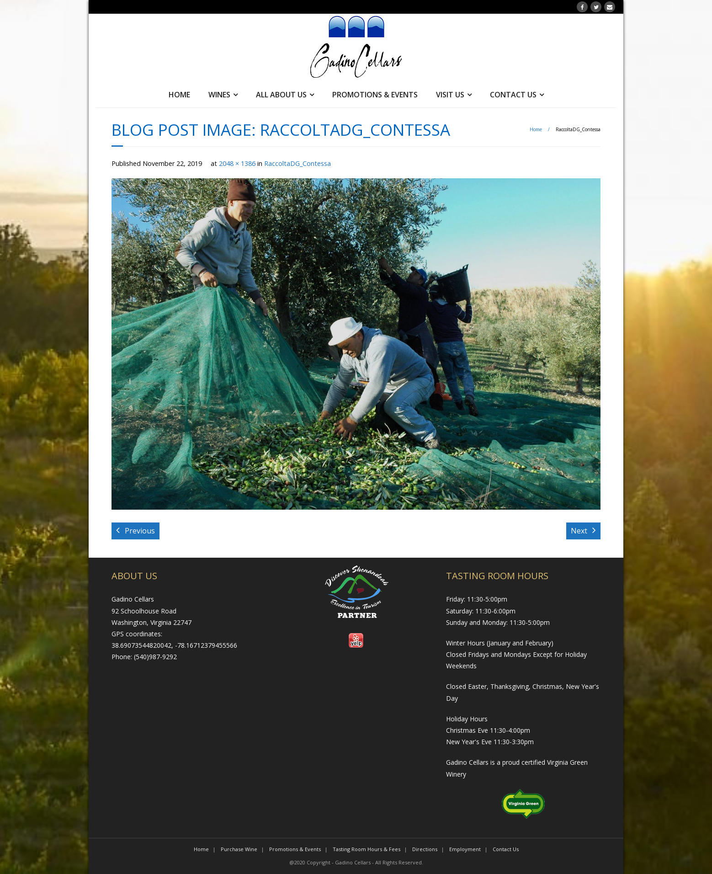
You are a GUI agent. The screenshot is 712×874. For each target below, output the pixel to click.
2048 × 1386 (237, 163)
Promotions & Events (375, 95)
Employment (465, 849)
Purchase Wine (239, 849)
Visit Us (450, 95)
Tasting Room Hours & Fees (366, 849)
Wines (219, 95)
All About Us (281, 95)
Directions (424, 849)
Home (179, 95)
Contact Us (513, 95)
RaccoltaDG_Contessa (297, 163)
